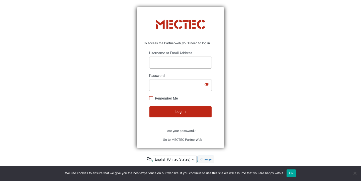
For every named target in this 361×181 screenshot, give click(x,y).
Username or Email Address (171, 53)
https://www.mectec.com (180, 24)
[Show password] (207, 84)
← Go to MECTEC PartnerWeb (180, 140)
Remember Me (166, 98)
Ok (291, 173)
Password (157, 76)
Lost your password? (180, 131)
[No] (354, 173)
